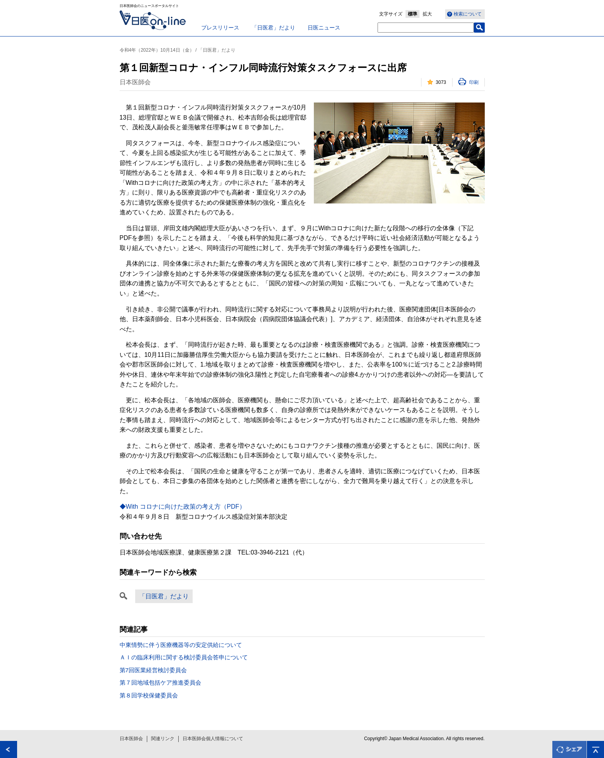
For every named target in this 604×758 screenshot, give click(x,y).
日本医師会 (131, 738)
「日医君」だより (273, 27)
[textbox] (426, 28)
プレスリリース (220, 27)
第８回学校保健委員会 (149, 695)
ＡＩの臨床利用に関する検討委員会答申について (184, 657)
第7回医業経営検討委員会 (153, 670)
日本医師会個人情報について (213, 738)
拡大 (427, 14)
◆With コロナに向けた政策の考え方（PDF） (182, 506)
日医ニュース (324, 27)
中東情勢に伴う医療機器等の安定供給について (181, 645)
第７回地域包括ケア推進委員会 (160, 682)
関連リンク (162, 738)
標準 (412, 14)
